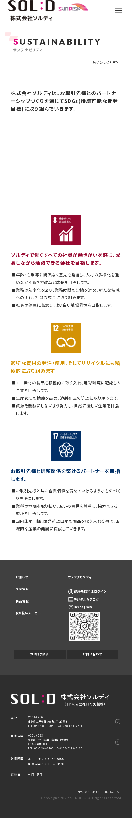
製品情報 (24, 607)
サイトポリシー (111, 803)
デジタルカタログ (91, 601)
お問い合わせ (92, 657)
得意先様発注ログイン (95, 593)
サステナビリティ (82, 578)
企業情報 (24, 592)
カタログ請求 (39, 657)
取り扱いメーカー (31, 622)
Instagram (87, 609)
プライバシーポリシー (82, 803)
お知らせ (23, 578)
